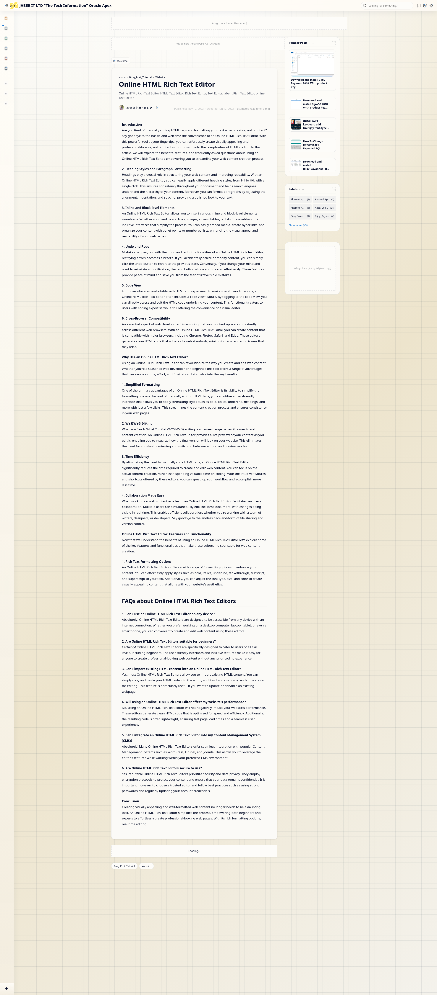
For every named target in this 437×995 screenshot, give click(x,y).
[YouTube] (4, 83)
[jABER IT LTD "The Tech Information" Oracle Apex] (14, 5)
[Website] (146, 866)
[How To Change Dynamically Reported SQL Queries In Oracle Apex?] (296, 145)
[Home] (4, 18)
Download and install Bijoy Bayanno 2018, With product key (309, 83)
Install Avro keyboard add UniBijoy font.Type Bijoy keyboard (315, 124)
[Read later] (158, 107)
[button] (6, 5)
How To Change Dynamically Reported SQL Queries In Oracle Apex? (314, 144)
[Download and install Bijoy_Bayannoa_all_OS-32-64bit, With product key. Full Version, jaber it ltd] (296, 165)
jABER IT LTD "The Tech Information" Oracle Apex (66, 5)
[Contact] (4, 103)
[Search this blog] (387, 5)
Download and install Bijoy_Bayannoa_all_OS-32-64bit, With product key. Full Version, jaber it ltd (316, 165)
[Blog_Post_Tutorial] (124, 866)
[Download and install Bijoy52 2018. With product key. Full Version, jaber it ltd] (296, 104)
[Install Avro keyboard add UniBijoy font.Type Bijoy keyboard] (296, 124)
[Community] (4, 93)
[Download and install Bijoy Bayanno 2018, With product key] (312, 64)
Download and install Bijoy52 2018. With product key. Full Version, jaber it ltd (316, 104)
